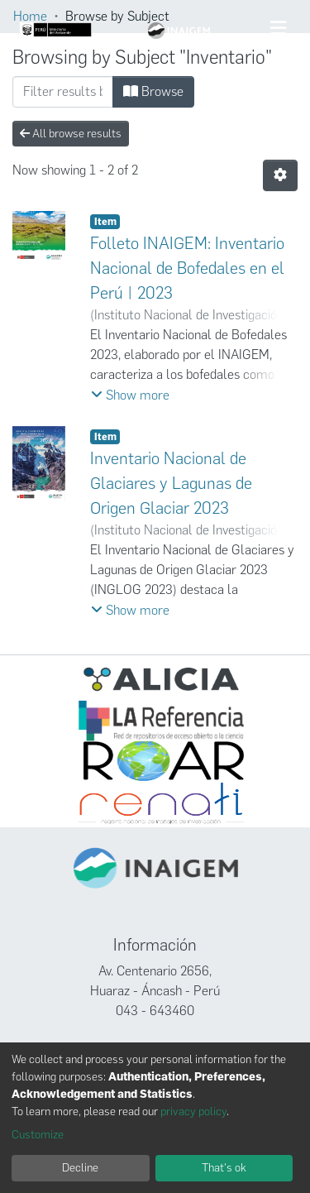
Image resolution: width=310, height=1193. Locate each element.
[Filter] (62, 92)
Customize (38, 1135)
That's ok (224, 1168)
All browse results (71, 134)
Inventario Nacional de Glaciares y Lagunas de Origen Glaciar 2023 (171, 483)
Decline (80, 1168)
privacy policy (193, 1111)
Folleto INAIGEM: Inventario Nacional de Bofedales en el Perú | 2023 (187, 268)
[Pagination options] (280, 175)
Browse (153, 91)
